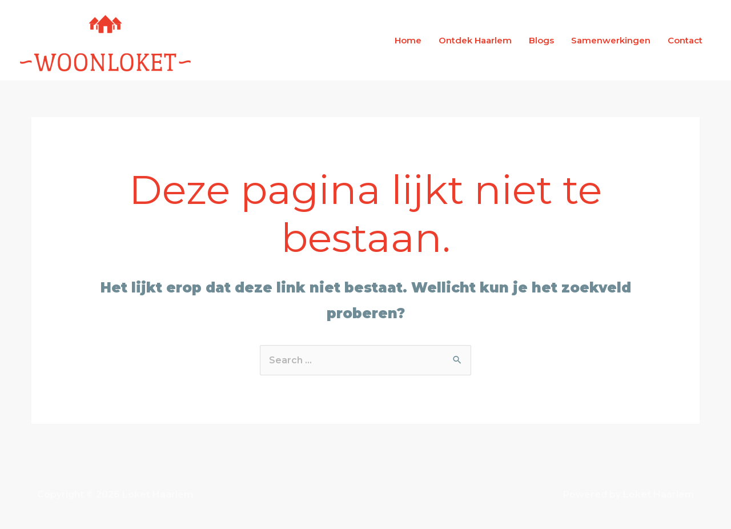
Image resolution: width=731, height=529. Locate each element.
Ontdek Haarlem (475, 40)
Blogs (541, 40)
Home (408, 40)
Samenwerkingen (610, 40)
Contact (685, 40)
